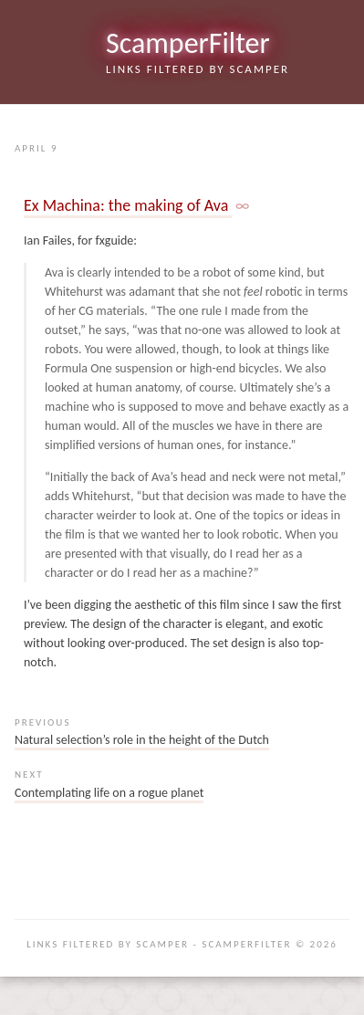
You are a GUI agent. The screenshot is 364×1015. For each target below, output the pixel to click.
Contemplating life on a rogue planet (109, 792)
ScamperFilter (188, 43)
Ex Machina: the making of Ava (128, 205)
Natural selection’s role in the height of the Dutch (142, 740)
